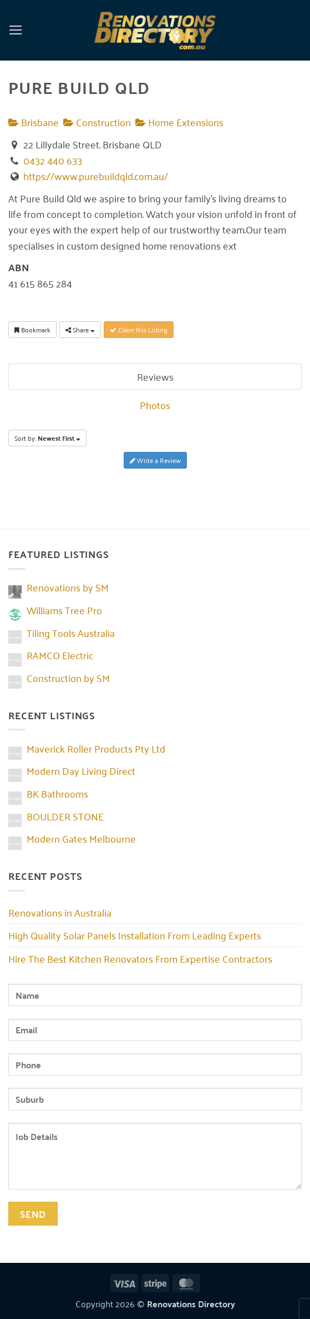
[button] (15, 30)
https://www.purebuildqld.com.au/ (95, 176)
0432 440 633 (52, 160)
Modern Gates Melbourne (81, 838)
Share (80, 329)
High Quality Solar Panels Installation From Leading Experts (134, 935)
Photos (155, 405)
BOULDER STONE (65, 816)
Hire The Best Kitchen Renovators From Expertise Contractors (140, 958)
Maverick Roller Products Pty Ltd (96, 748)
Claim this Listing (138, 329)
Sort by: (47, 438)
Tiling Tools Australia (71, 632)
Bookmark (32, 329)
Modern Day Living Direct (81, 770)
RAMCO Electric (60, 655)
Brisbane (33, 122)
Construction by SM (68, 677)
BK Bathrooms (57, 793)
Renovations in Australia (59, 912)
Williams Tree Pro (64, 610)
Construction (97, 122)
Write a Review (155, 460)
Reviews (155, 376)
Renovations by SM (68, 587)
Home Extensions (179, 122)
